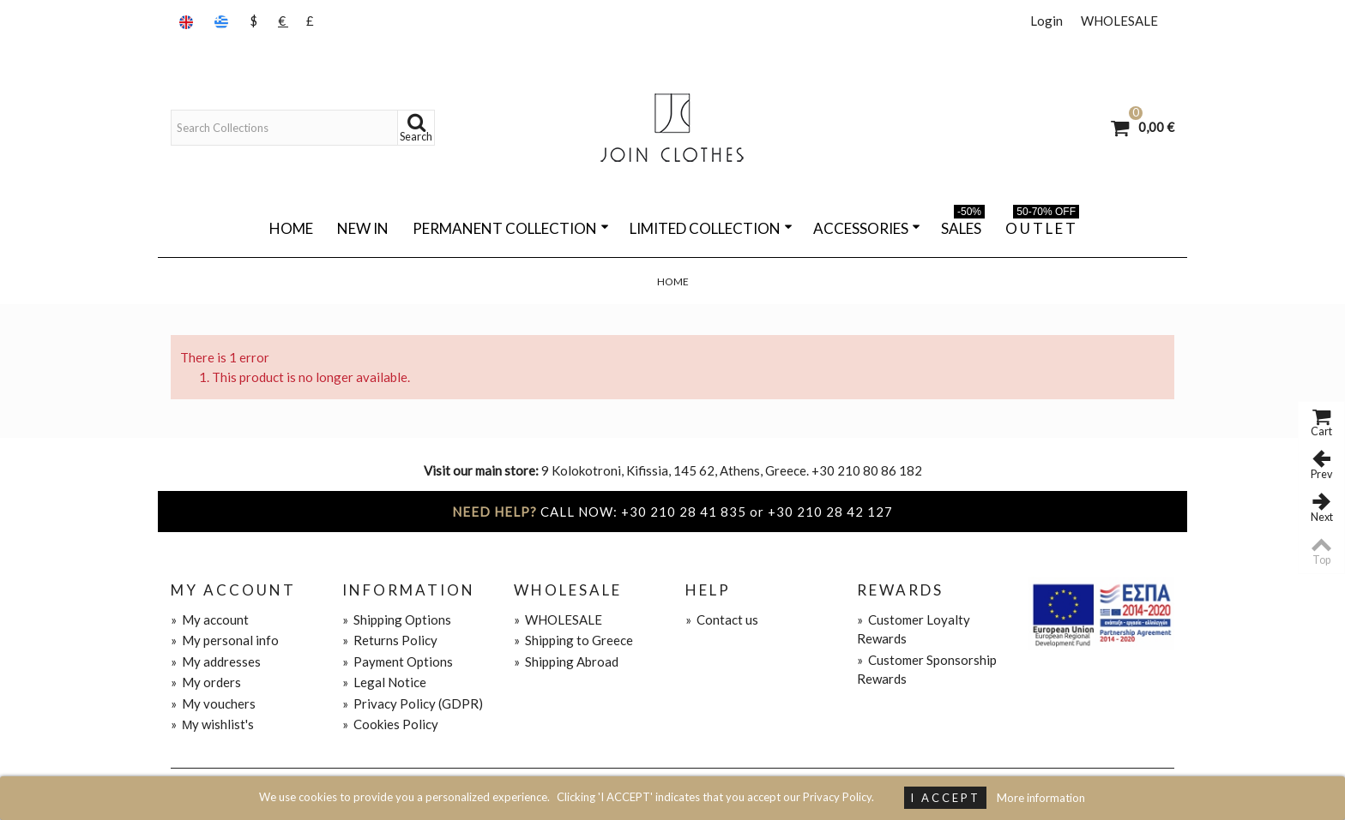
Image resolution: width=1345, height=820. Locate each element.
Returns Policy (389, 640)
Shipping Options (396, 619)
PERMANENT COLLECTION (511, 228)
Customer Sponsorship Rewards (927, 669)
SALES (963, 225)
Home (291, 228)
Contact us (721, 619)
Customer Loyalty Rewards (913, 629)
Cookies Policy (390, 724)
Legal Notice (384, 682)
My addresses (216, 661)
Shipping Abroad (566, 661)
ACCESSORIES (866, 228)
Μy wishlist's (213, 724)
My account (210, 619)
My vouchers (213, 703)
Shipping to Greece (573, 640)
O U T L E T (1042, 225)
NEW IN (363, 228)
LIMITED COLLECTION (711, 228)
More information (1041, 798)
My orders (206, 682)
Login (1046, 20)
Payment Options (397, 661)
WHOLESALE (1119, 20)
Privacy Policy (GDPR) (412, 703)
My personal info (225, 640)
